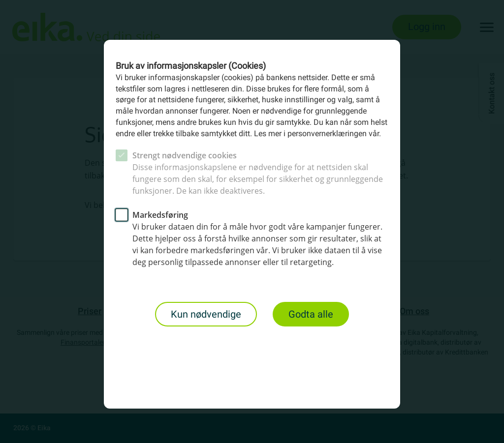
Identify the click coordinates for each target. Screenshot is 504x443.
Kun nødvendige (206, 314)
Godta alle (310, 314)
